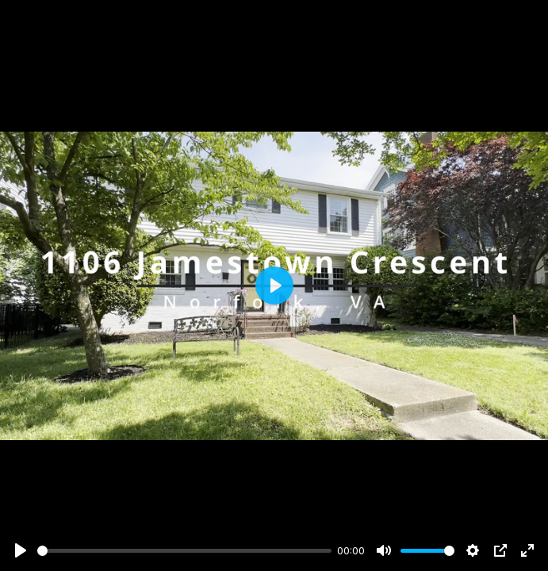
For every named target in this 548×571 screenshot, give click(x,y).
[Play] (20, 550)
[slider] (184, 550)
